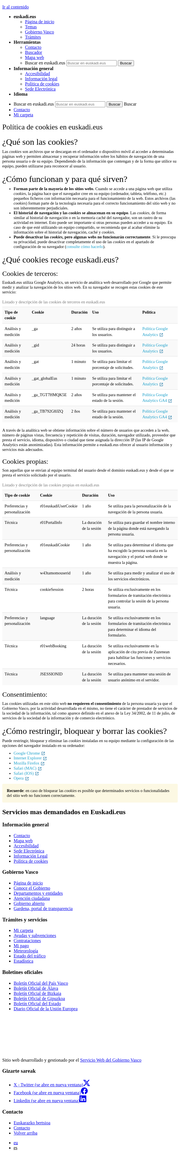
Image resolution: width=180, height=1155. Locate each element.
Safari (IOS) (26, 773)
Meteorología (26, 950)
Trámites (33, 37)
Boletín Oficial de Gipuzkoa (39, 998)
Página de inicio (39, 21)
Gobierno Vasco (39, 32)
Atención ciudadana (32, 898)
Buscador (33, 52)
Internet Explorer (30, 758)
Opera (21, 778)
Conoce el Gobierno (32, 888)
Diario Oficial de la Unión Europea (46, 1008)
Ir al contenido (15, 7)
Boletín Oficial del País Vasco (41, 983)
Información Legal (31, 856)
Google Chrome (29, 753)
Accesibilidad (37, 73)
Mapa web (34, 57)
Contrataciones (27, 940)
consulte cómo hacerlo (84, 246)
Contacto (33, 47)
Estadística (23, 961)
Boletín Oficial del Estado (37, 1003)
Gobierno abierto (29, 903)
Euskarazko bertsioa (32, 1122)
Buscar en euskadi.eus (45, 62)
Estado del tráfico (30, 956)
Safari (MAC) (28, 768)
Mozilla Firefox (29, 763)
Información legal (41, 78)
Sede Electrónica (40, 89)
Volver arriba (25, 1133)
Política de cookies (42, 83)
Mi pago (21, 945)
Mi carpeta (23, 114)
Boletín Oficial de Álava (36, 988)
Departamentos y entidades (38, 893)
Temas (31, 26)
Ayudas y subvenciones (35, 935)
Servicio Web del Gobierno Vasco (110, 1060)
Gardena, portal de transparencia (43, 908)
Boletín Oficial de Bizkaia (37, 993)
